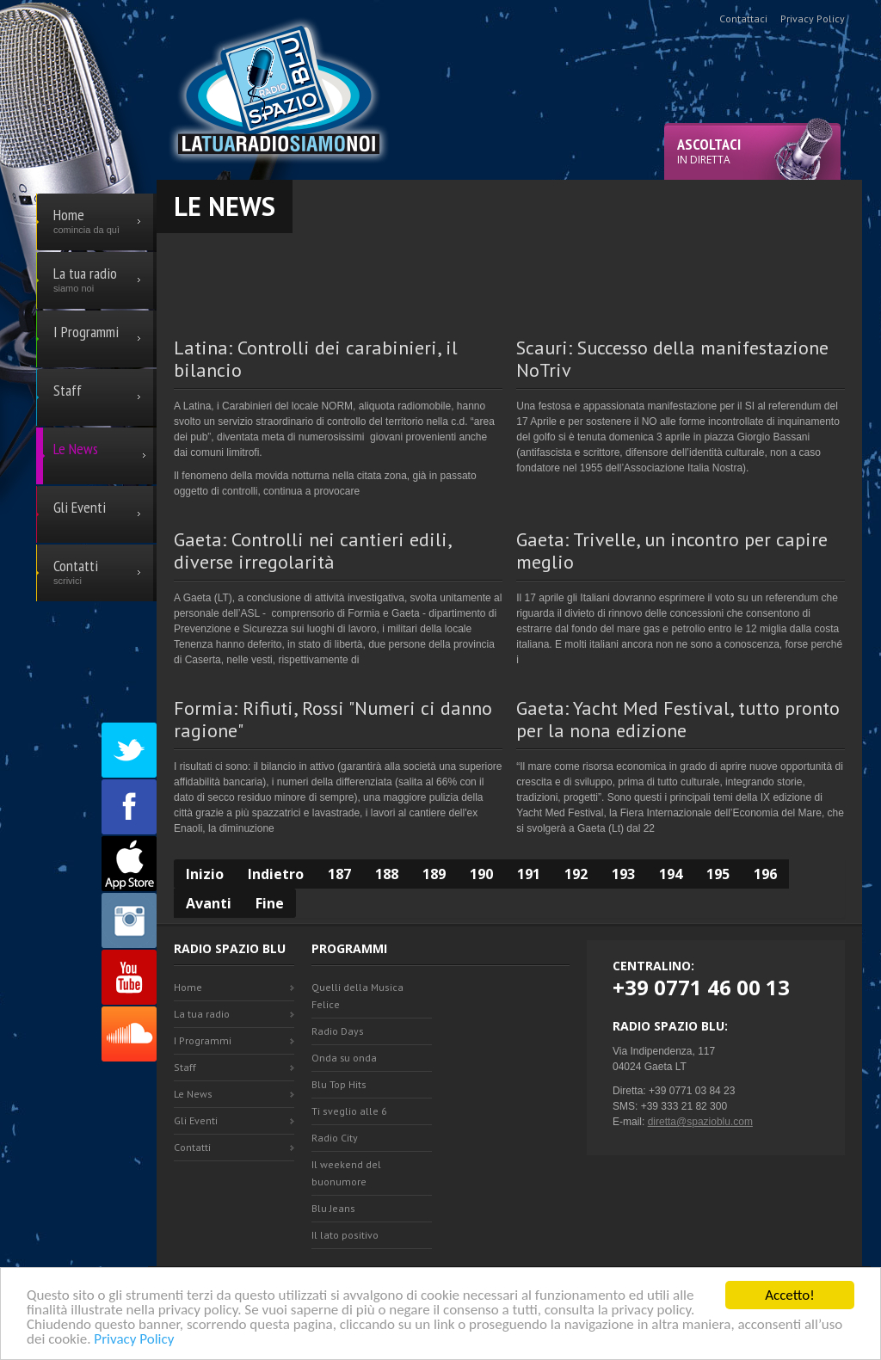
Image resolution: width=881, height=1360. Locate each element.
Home (188, 987)
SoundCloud (129, 1034)
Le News (193, 1093)
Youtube (129, 977)
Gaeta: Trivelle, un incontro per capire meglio (672, 550)
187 (339, 874)
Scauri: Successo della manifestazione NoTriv (672, 358)
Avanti (208, 903)
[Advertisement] (509, 272)
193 (623, 874)
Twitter (129, 750)
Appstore (129, 863)
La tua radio (202, 1013)
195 (718, 874)
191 (528, 874)
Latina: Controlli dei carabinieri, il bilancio (316, 358)
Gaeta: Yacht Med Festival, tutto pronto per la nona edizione (678, 719)
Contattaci (743, 18)
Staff (185, 1067)
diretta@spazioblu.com (700, 1122)
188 (386, 874)
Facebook (129, 806)
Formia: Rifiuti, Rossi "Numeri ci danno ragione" (333, 719)
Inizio (205, 874)
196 (765, 874)
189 (434, 874)
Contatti (192, 1147)
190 (481, 874)
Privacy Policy (134, 1340)
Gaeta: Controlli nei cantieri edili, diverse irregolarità (312, 550)
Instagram (129, 920)
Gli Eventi (196, 1120)
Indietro (276, 874)
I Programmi (202, 1040)
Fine (270, 903)
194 (670, 874)
